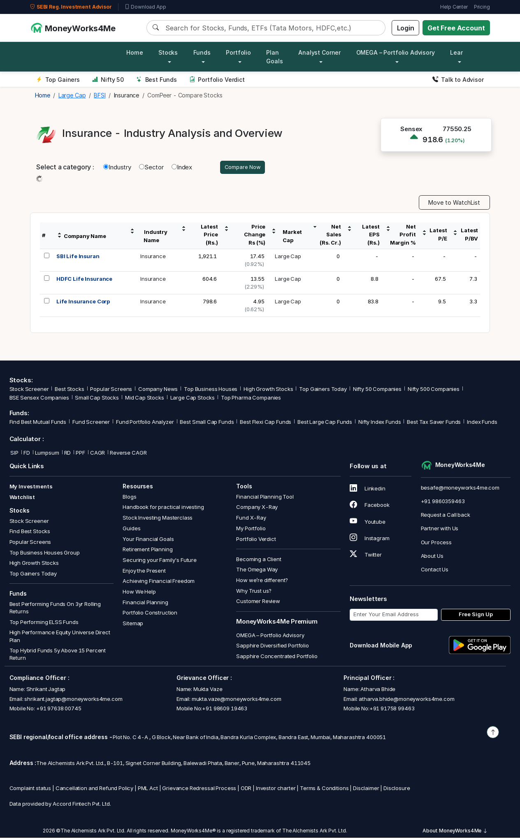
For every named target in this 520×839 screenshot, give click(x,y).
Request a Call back (445, 516)
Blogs (129, 498)
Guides (131, 529)
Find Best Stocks (30, 532)
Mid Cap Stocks (144, 398)
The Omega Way (257, 570)
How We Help (139, 592)
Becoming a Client (258, 560)
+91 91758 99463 (392, 709)
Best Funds (156, 79)
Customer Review (258, 602)
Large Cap (288, 257)
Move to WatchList (454, 203)
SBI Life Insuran (78, 257)
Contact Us (435, 570)
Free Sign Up (476, 615)
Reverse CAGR (128, 454)
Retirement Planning (147, 550)
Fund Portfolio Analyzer (145, 423)
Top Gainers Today (322, 390)
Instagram (369, 539)
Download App (145, 7)
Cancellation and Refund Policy (95, 789)
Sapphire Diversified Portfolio (272, 646)
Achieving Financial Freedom (159, 582)
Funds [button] (202, 52)
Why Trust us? (254, 592)
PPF (80, 454)
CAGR (97, 454)
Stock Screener (29, 390)
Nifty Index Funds (379, 423)
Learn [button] (458, 52)
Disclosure (396, 789)
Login (405, 28)
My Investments (31, 487)
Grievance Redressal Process (199, 789)
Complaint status (30, 789)
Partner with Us (440, 529)
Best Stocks (69, 390)
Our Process (436, 543)
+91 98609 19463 (224, 709)
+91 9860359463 (443, 502)
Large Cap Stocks (192, 398)
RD (67, 454)
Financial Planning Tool (265, 498)
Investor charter (276, 789)
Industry (117, 167)
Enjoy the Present (144, 571)
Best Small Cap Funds (207, 423)
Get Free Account (456, 28)
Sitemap (133, 624)
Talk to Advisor (458, 79)
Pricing (482, 7)
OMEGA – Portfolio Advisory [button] (395, 52)
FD (26, 454)
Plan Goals (274, 57)
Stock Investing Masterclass (158, 518)
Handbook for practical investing (163, 508)
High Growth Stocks (268, 390)
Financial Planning (145, 603)
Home (134, 52)
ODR (246, 789)
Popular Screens (111, 390)
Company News (158, 390)
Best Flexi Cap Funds (265, 423)
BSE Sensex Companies (39, 398)
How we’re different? (262, 581)
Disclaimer (366, 789)
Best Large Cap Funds (324, 423)
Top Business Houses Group (44, 553)
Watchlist (22, 498)
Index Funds (482, 423)
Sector (151, 167)
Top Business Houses (210, 390)
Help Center (453, 7)
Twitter (366, 555)
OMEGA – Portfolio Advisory (270, 636)
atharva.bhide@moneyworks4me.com (406, 699)
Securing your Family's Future (160, 561)
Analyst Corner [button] (319, 52)
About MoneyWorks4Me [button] (455, 832)
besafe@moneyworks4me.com (460, 488)
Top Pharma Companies (251, 398)
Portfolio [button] (238, 52)
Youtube (367, 522)
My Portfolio (250, 529)
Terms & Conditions (324, 789)
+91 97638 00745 (58, 709)
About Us (432, 556)
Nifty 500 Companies (434, 390)
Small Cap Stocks (97, 398)
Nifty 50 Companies (377, 390)
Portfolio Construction (150, 613)
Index (182, 167)
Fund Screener (91, 423)
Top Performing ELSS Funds (44, 622)
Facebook (370, 506)
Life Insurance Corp (83, 302)
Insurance (153, 257)
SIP (14, 454)
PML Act (148, 789)
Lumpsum (47, 454)
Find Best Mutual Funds (38, 423)
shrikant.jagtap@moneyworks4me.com (73, 699)
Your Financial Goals (148, 539)
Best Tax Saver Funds (434, 423)
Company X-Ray (257, 508)
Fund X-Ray (251, 518)
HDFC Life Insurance (84, 279)
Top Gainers (58, 79)
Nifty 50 (108, 79)
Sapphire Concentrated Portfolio (276, 657)
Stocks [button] (168, 52)
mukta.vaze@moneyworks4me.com (236, 699)
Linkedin (367, 489)
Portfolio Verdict (217, 79)
